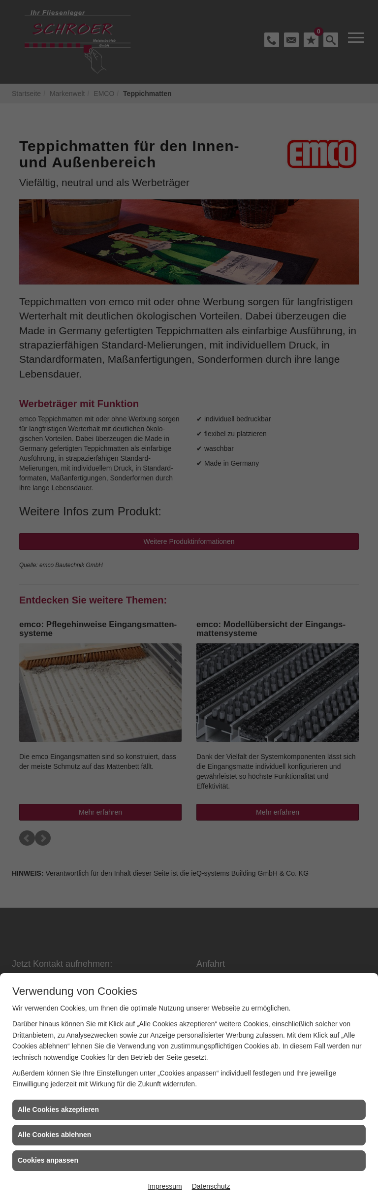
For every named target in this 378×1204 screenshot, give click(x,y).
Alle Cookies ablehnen (54, 1135)
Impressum (165, 1186)
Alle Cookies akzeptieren (58, 1109)
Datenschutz (211, 1186)
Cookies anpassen (48, 1160)
